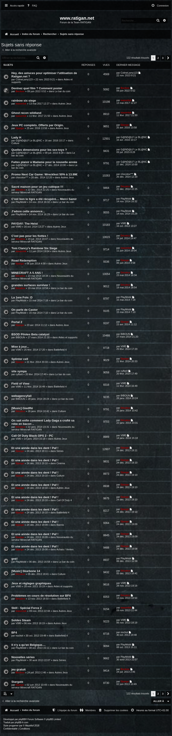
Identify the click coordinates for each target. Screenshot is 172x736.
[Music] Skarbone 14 (25, 571)
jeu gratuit (18, 669)
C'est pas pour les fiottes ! (29, 236)
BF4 (14, 632)
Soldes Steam (21, 620)
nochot (19, 635)
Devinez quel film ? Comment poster (36, 88)
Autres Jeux (64, 103)
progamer (14, 725)
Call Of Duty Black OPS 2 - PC (32, 435)
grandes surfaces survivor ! (30, 285)
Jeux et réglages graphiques (31, 583)
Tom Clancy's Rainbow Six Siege (34, 248)
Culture (15, 143)
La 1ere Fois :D (22, 297)
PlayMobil (21, 202)
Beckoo (20, 91)
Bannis (60, 524)
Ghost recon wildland (26, 113)
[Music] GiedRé (22, 408)
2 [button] (158, 58)
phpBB (22, 719)
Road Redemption (24, 260)
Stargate (17, 681)
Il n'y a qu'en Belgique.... (28, 645)
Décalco (20, 189)
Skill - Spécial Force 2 (26, 608)
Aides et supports (67, 337)
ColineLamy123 (24, 79)
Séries (60, 451)
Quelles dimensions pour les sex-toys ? (39, 149)
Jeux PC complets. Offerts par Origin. (37, 125)
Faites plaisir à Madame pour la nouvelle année (44, 162)
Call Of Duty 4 (64, 500)
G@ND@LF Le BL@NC (29, 140)
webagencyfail (21, 396)
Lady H (16, 137)
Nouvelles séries (23, 657)
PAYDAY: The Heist (24, 223)
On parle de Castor (24, 309)
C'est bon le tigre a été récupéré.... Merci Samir (44, 199)
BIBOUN (20, 337)
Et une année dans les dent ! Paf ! (34, 448)
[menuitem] (31, 5)
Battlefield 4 (60, 349)
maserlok (21, 103)
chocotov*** (22, 177)
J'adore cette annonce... (28, 211)
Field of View (20, 383)
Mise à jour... (20, 346)
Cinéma (61, 463)
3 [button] (163, 58)
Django (20, 128)
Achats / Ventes (65, 549)
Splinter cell (19, 359)
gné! (14, 558)
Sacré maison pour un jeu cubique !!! (37, 186)
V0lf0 (18, 226)
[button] (168, 58)
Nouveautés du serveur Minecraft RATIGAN (41, 686)
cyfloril (19, 374)
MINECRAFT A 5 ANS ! (27, 272)
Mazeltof (29, 725)
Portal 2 (16, 322)
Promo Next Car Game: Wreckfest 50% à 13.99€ (44, 174)
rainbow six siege (23, 100)
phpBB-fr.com (21, 722)
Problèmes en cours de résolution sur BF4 (41, 595)
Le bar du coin (63, 91)
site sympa (19, 371)
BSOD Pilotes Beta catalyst (30, 334)
